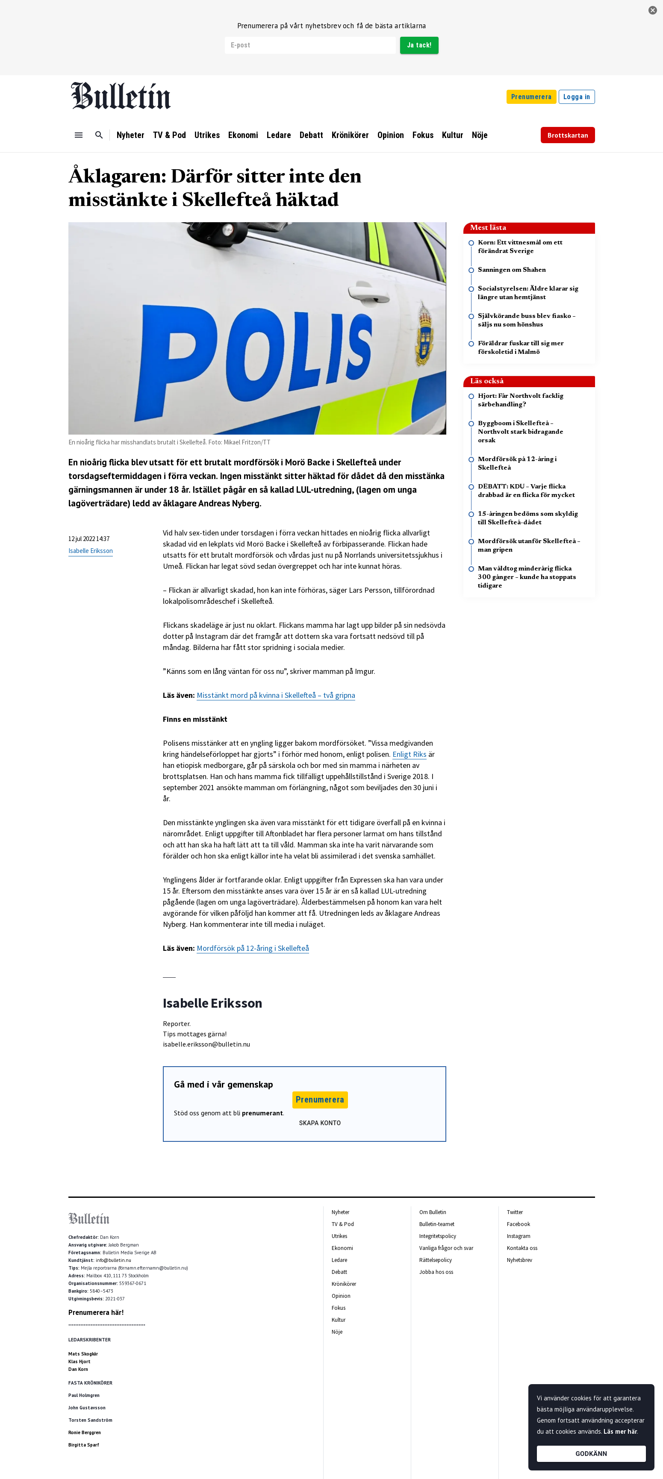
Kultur (452, 135)
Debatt (311, 135)
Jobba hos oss (436, 1272)
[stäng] (652, 10)
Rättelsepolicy (435, 1260)
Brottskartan (568, 135)
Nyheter (130, 135)
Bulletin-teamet (436, 1224)
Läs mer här (620, 1431)
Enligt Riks (409, 754)
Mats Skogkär (83, 1354)
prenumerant (262, 1113)
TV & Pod (169, 135)
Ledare (279, 135)
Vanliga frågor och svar (446, 1248)
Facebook (518, 1224)
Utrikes (207, 135)
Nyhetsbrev (519, 1260)
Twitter (515, 1212)
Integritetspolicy (437, 1236)
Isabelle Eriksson (90, 551)
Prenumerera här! (96, 1312)
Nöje (480, 135)
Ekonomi (243, 135)
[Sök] (99, 135)
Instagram (518, 1236)
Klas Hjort (79, 1361)
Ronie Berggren (84, 1432)
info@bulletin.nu (113, 1260)
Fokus (423, 135)
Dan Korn (78, 1369)
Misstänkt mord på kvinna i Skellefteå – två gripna (276, 695)
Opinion (390, 135)
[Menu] (78, 135)
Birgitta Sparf (83, 1445)
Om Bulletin (432, 1212)
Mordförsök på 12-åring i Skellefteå (253, 948)
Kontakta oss (522, 1248)
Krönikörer (350, 135)
